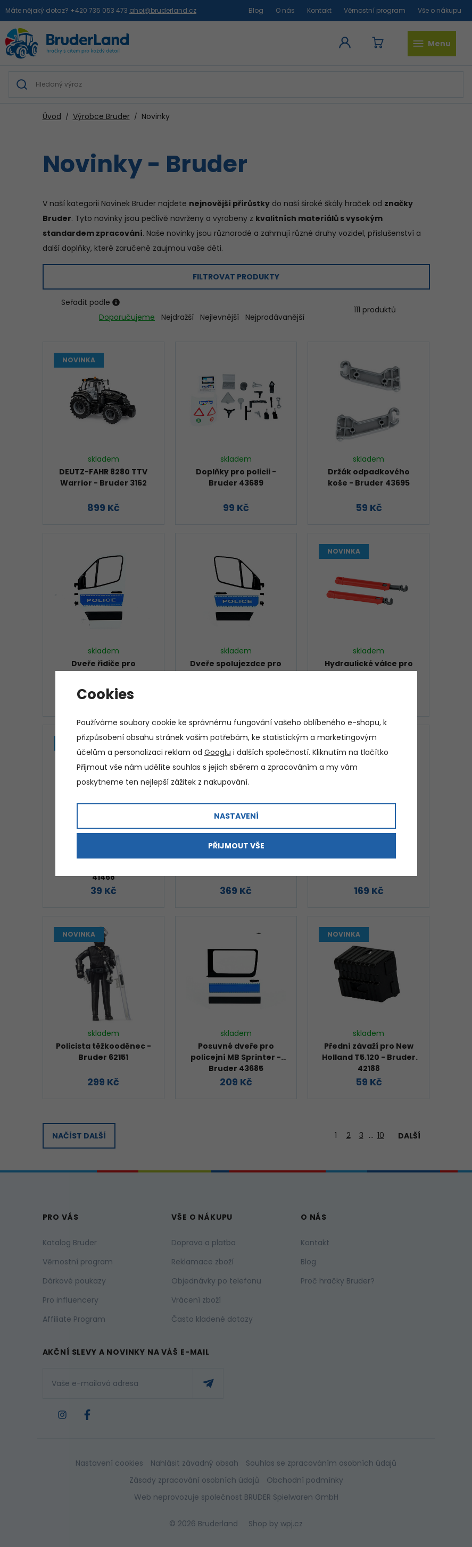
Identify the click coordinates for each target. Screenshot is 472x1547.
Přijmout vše (236, 845)
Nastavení (236, 816)
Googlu (217, 752)
